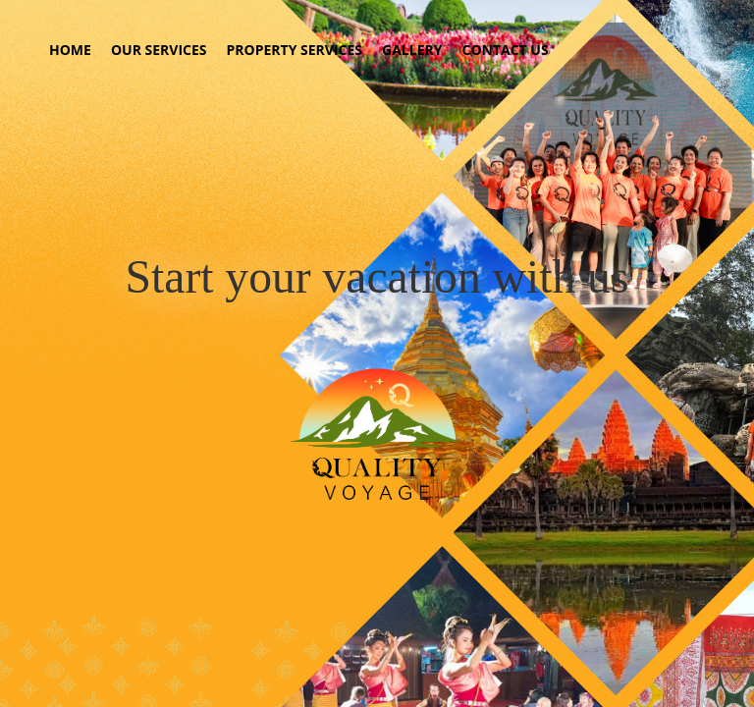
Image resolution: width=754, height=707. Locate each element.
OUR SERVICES (159, 49)
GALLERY (412, 49)
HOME (70, 49)
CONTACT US (504, 49)
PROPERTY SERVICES (295, 49)
